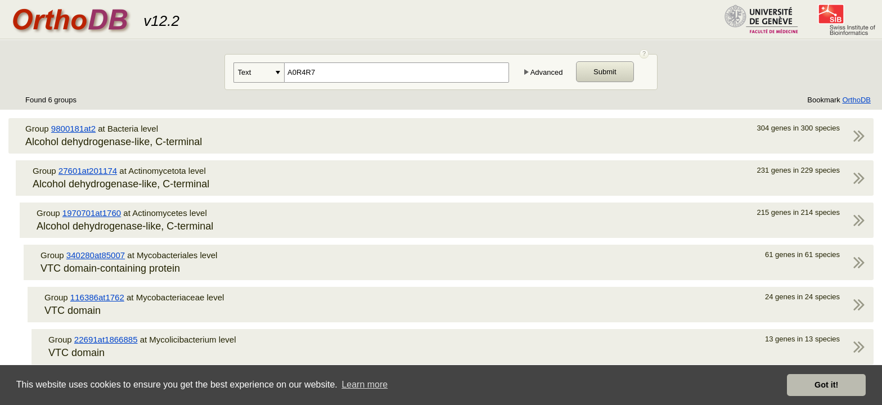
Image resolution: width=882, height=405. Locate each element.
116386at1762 (97, 297)
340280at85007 (95, 255)
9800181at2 (73, 128)
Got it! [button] (826, 384)
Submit (604, 72)
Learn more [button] (364, 384)
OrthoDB (856, 100)
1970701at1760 (91, 213)
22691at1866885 (106, 339)
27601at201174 (87, 171)
